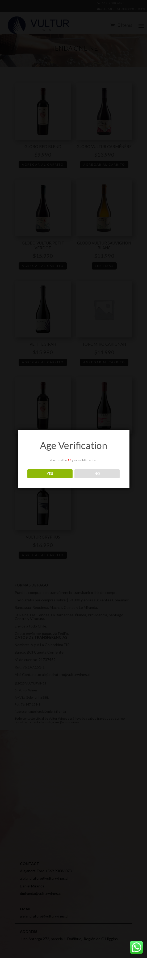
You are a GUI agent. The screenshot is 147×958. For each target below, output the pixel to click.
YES (50, 473)
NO (97, 473)
